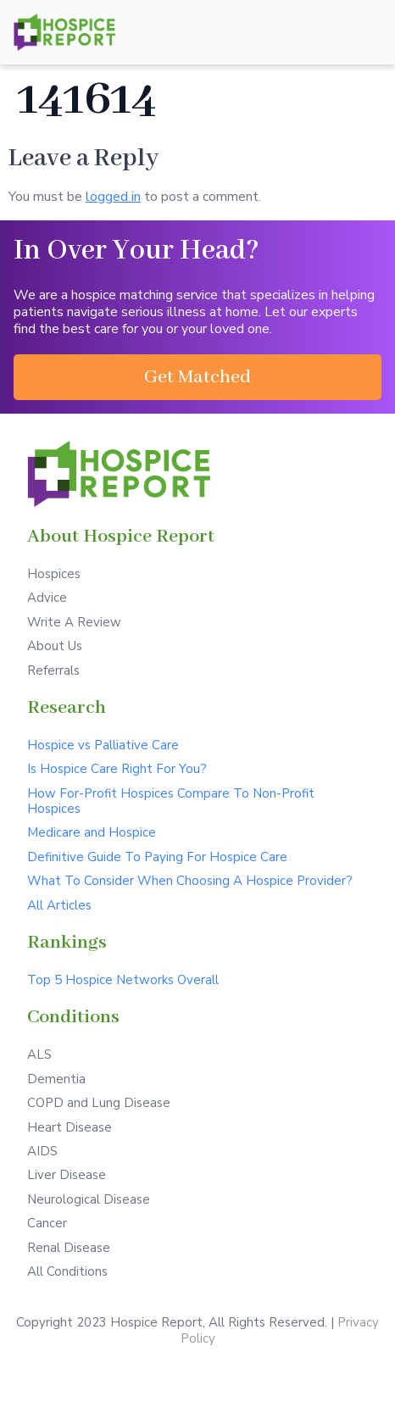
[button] (197, 377)
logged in (113, 196)
